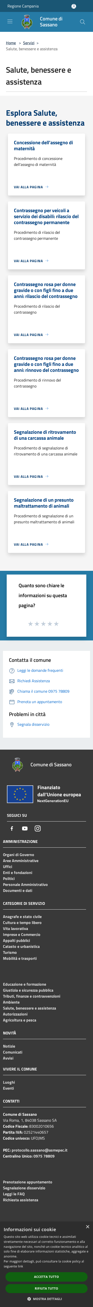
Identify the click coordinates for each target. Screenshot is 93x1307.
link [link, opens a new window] (20, 1266)
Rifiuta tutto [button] (46, 1288)
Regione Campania (23, 6)
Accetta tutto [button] (46, 1277)
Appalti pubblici (16, 940)
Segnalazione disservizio (24, 1188)
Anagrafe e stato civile (22, 917)
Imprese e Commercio (21, 934)
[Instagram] (38, 828)
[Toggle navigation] (10, 21)
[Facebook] (12, 828)
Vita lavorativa (15, 928)
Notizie (9, 1046)
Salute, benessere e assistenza (29, 1008)
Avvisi (8, 1058)
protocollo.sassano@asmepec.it (39, 1150)
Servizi (28, 43)
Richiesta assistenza (20, 1200)
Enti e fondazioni (17, 872)
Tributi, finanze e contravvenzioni (31, 996)
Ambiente (11, 1002)
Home (11, 43)
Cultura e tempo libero (22, 922)
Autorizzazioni (15, 1014)
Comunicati (12, 1052)
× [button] (87, 1227)
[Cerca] (83, 22)
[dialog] (46, 1264)
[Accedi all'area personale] (74, 6)
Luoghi (9, 1082)
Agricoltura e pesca (19, 1020)
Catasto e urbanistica (21, 946)
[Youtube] (25, 828)
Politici (9, 878)
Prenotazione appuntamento (27, 1182)
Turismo (10, 952)
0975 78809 (44, 1156)
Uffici (7, 867)
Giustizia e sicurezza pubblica (28, 990)
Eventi (8, 1088)
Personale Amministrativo (25, 884)
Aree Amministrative (20, 861)
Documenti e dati (17, 890)
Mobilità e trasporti (20, 958)
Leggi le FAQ (14, 1194)
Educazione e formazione (24, 984)
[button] (46, 1298)
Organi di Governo (18, 855)
